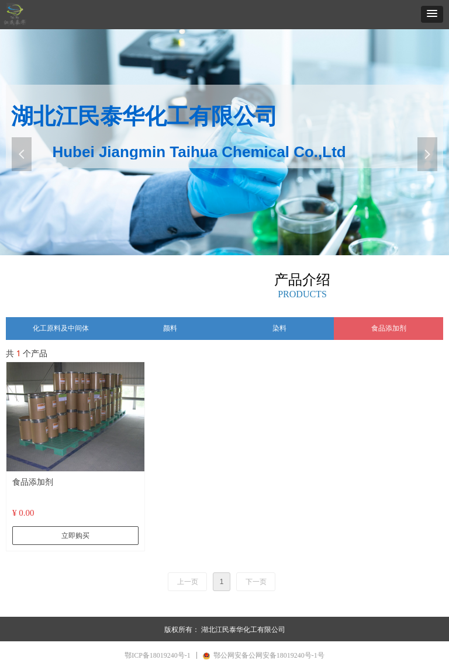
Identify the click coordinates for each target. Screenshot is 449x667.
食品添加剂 (388, 328)
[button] (432, 14)
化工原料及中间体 (61, 328)
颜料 (170, 328)
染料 (279, 328)
